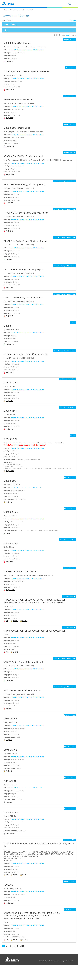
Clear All (73, 20)
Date (68, 35)
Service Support (15, 10)
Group (74, 35)
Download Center (28, 10)
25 (23, 946)
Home (6, 10)
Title (63, 35)
